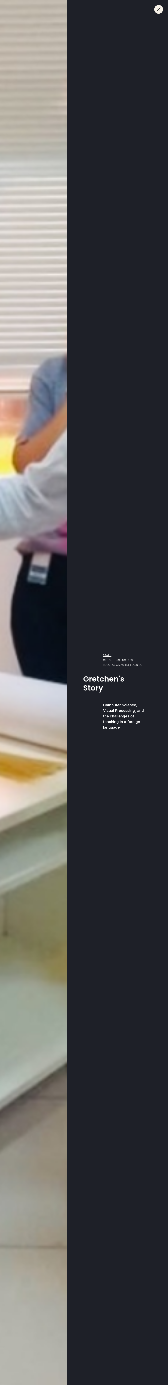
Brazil (107, 655)
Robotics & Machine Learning (122, 664)
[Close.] (158, 9)
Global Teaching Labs (118, 660)
